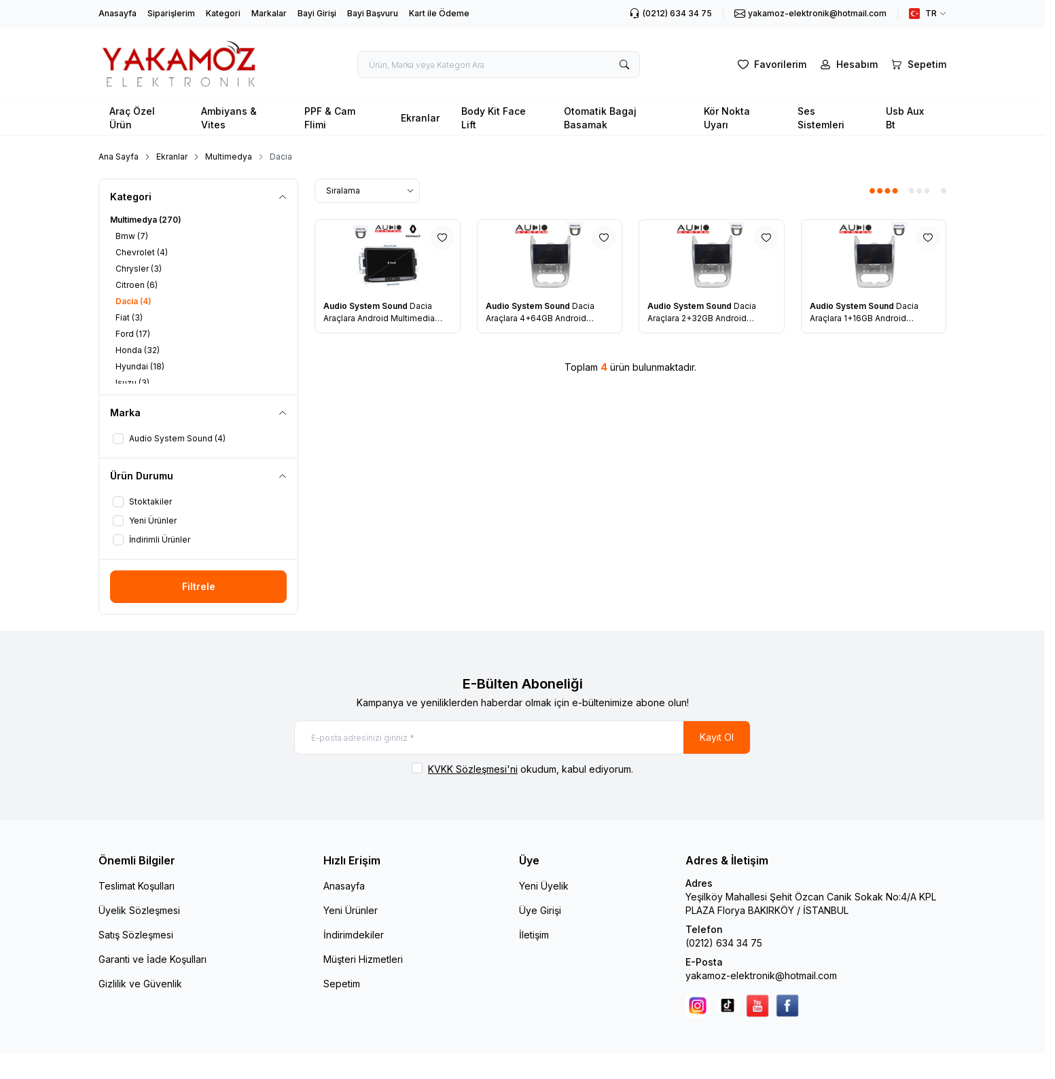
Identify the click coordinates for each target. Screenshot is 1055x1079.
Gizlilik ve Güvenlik (140, 983)
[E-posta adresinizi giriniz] (522, 737)
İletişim (534, 934)
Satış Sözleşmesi (136, 934)
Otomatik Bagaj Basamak (600, 117)
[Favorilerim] (770, 64)
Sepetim (341, 983)
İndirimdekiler (353, 934)
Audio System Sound (366, 306)
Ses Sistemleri (821, 117)
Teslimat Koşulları (137, 886)
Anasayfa (118, 13)
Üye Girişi (540, 910)
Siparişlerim (171, 13)
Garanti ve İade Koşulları (153, 959)
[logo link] (180, 64)
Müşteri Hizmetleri (363, 959)
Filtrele (198, 586)
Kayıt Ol (717, 737)
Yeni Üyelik (544, 886)
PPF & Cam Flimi (329, 117)
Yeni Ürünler (350, 910)
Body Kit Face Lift (493, 117)
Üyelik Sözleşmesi (139, 910)
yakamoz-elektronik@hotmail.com (761, 975)
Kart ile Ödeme (439, 13)
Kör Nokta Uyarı (727, 117)
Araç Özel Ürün (132, 117)
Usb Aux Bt (905, 117)
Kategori (223, 13)
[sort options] (367, 191)
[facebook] (787, 1005)
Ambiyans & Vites (229, 117)
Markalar (269, 13)
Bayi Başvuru (372, 13)
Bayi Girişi (317, 13)
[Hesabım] (847, 64)
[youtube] (757, 1005)
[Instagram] (697, 1005)
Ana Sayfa (119, 156)
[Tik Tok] (727, 1005)
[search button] (624, 64)
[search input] (498, 64)
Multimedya (228, 156)
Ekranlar (420, 118)
